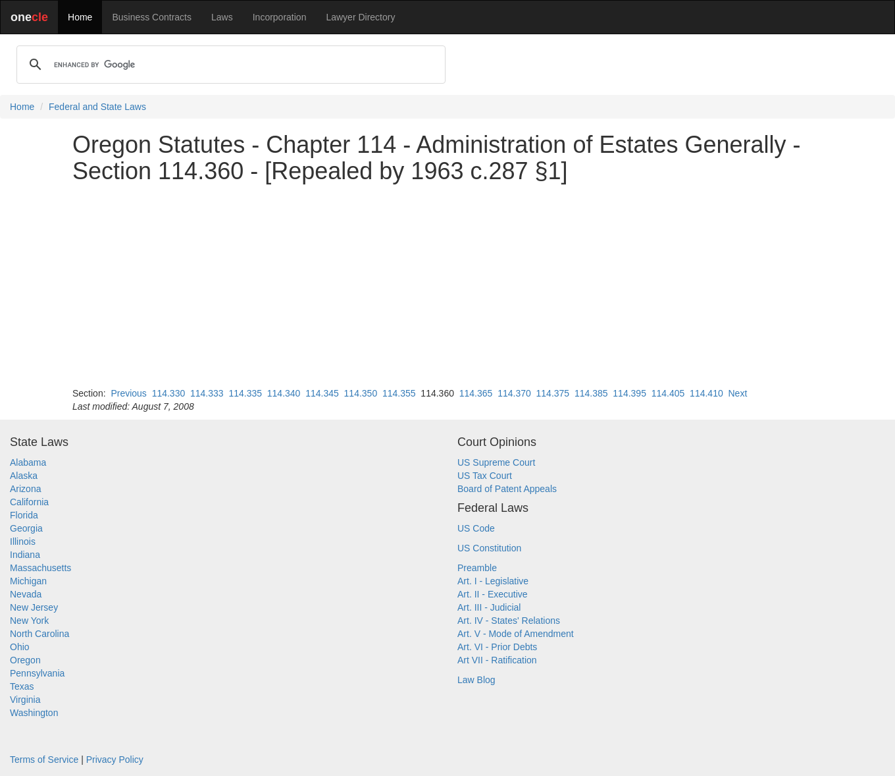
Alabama (28, 462)
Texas (22, 686)
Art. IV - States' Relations (508, 620)
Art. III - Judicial (489, 607)
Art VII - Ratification (497, 660)
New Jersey (34, 607)
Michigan (28, 581)
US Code (476, 528)
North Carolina (39, 633)
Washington (34, 712)
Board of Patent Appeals (507, 489)
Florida (24, 515)
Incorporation (280, 17)
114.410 (706, 393)
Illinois (23, 541)
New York (29, 620)
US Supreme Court (496, 462)
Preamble (477, 568)
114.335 (245, 393)
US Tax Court (484, 475)
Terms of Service (44, 759)
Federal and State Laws (97, 106)
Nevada (25, 594)
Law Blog (476, 680)
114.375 (553, 393)
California (29, 502)
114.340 (284, 393)
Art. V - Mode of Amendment (515, 633)
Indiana (25, 554)
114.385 (591, 393)
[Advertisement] (447, 285)
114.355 (399, 393)
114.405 (668, 393)
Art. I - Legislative (492, 581)
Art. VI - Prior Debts (497, 647)
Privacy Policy (114, 759)
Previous (128, 393)
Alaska (24, 475)
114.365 (476, 393)
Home (80, 17)
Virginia (25, 699)
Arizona (25, 489)
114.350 (361, 393)
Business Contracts (152, 17)
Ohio (20, 647)
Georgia (26, 528)
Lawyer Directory (360, 17)
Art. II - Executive (492, 594)
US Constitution (489, 548)
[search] (229, 64)
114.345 (322, 393)
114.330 (169, 393)
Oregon (25, 660)
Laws (222, 17)
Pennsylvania (37, 673)
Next (737, 393)
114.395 (629, 393)
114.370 (514, 393)
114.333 (207, 393)
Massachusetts (40, 568)
